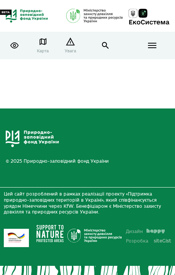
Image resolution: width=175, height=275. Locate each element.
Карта (43, 51)
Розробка (148, 241)
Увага (70, 51)
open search (105, 45)
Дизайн (145, 231)
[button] (14, 45)
